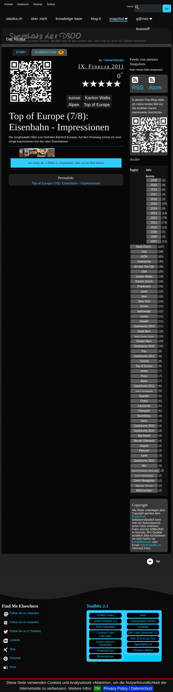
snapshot (118, 19)
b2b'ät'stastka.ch (150, 545)
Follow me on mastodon (24, 613)
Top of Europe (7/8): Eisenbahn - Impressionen (66, 183)
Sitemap (37, 4)
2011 (154, 222)
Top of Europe (97, 104)
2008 (154, 236)
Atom (155, 84)
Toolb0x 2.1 (97, 606)
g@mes (144, 19)
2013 (154, 213)
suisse (74, 98)
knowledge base (69, 19)
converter (143, 626)
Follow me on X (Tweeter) (25, 631)
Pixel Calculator (105, 626)
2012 (154, 217)
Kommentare (49, 52)
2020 (154, 180)
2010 (154, 227)
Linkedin (15, 640)
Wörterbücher (105, 656)
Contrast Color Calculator (105, 634)
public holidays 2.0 (105, 621)
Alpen (74, 104)
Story (21, 52)
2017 (154, 194)
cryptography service (143, 621)
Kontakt (8, 4)
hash (143, 615)
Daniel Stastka (114, 60)
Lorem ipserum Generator (105, 643)
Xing (12, 649)
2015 (154, 203)
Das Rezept (15, 39)
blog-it (96, 19)
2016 (154, 199)
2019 (154, 184)
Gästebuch (23, 4)
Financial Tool (105, 650)
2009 (154, 231)
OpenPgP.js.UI (143, 644)
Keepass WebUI (143, 650)
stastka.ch (14, 19)
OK (97, 688)
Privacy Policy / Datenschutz (128, 688)
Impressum (139, 516)
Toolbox (51, 4)
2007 (154, 241)
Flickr (13, 667)
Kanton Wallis (97, 98)
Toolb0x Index (105, 615)
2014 (154, 208)
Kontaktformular (142, 541)
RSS (137, 84)
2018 (154, 189)
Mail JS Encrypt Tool (142, 638)
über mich (39, 19)
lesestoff (143, 29)
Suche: (130, 6)
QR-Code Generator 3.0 (143, 632)
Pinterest (15, 658)
